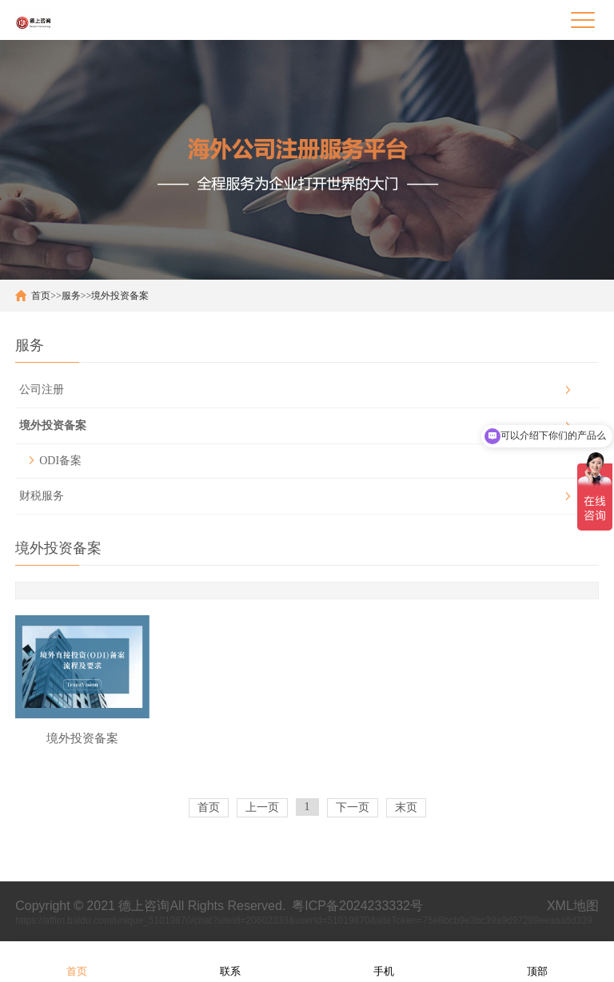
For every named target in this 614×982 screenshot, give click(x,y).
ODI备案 (60, 461)
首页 (40, 295)
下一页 (352, 807)
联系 (230, 960)
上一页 (262, 807)
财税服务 (41, 496)
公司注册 (41, 390)
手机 (383, 960)
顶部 (537, 960)
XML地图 (573, 905)
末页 (406, 807)
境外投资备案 (120, 295)
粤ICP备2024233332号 (357, 905)
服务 (71, 295)
